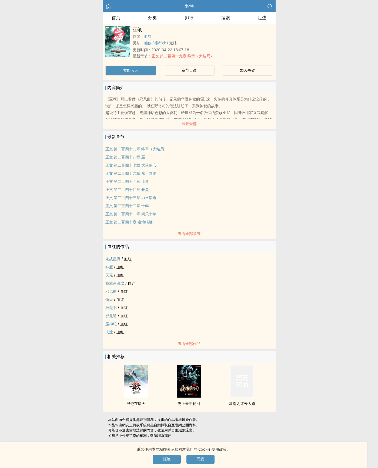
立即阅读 (130, 70)
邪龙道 (111, 316)
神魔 (109, 267)
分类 (152, 17)
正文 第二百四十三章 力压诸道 (131, 198)
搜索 (225, 17)
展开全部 (189, 124)
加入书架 (247, 70)
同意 (200, 459)
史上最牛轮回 (189, 403)
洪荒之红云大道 (242, 403)
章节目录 (189, 70)
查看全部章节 (189, 234)
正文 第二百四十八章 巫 (125, 157)
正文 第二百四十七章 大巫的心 (131, 165)
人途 (109, 332)
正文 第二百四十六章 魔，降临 (131, 173)
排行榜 (160, 43)
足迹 (262, 17)
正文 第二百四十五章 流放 (127, 181)
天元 (109, 275)
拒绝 (166, 459)
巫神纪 (111, 324)
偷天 (109, 299)
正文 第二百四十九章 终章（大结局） (183, 56)
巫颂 (189, 6)
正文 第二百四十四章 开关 (127, 189)
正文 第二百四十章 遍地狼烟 (129, 222)
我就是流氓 (114, 283)
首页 (116, 17)
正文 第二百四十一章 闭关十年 (131, 214)
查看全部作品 (189, 344)
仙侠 (148, 43)
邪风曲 (111, 291)
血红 (148, 36)
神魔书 (111, 308)
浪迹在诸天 (135, 403)
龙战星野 (113, 259)
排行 (189, 17)
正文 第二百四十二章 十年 (127, 206)
